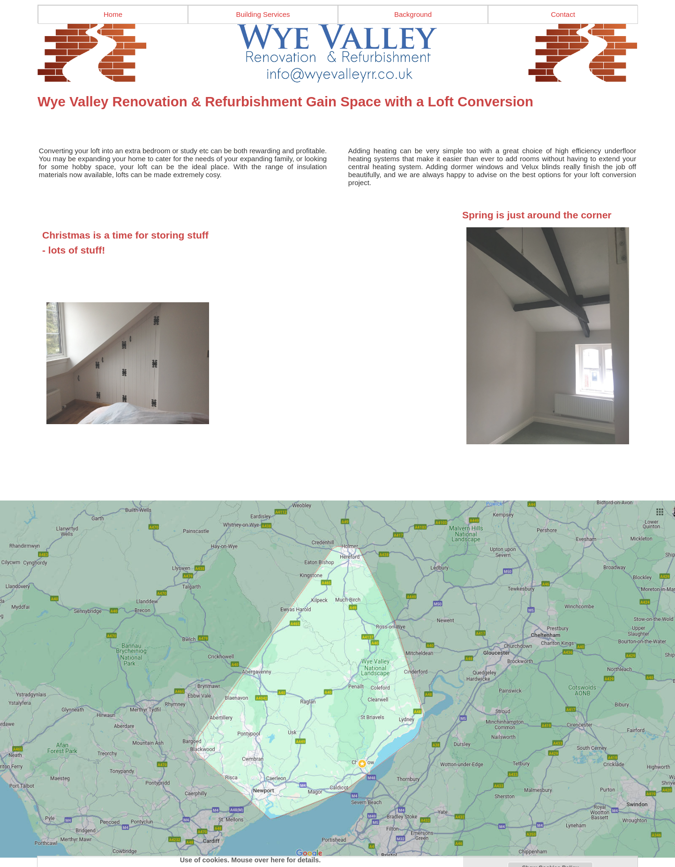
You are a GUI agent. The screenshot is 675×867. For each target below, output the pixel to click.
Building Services (263, 14)
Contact (563, 14)
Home (113, 14)
